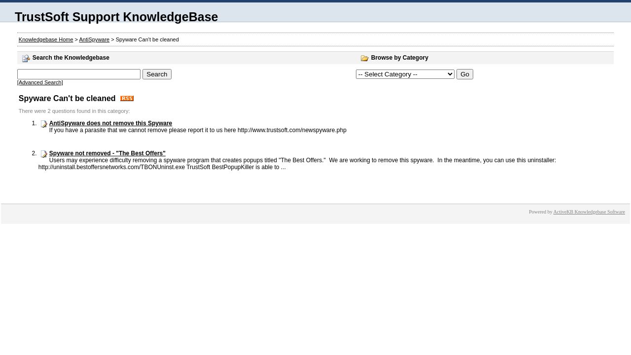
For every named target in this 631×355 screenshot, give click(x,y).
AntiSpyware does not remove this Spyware (110, 123)
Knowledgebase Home (46, 39)
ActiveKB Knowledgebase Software (589, 211)
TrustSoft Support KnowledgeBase (116, 17)
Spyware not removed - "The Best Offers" (107, 153)
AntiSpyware (94, 39)
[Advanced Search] (40, 82)
